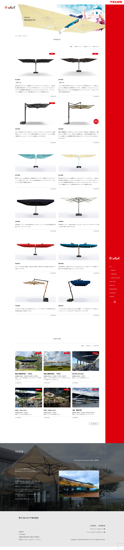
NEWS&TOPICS (113, 289)
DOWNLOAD (112, 293)
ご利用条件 (93, 529)
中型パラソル (87, 46)
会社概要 (101, 529)
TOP (110, 266)
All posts (93, 426)
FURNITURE (113, 274)
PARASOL (113, 270)
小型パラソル (96, 46)
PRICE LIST (112, 285)
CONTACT (111, 296)
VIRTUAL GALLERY (115, 277)
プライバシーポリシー (97, 532)
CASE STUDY (112, 281)
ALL (71, 46)
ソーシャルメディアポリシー (95, 535)
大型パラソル (78, 46)
